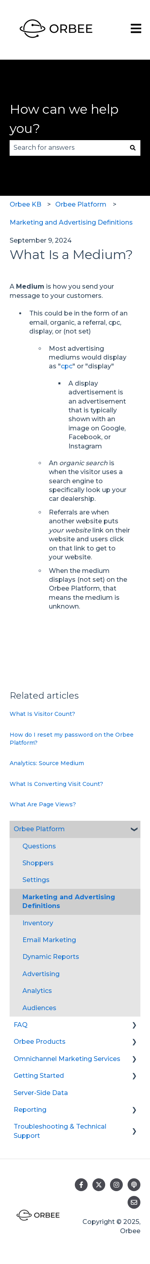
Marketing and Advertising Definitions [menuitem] (68, 901)
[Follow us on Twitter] (98, 1184)
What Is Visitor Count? (42, 713)
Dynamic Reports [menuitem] (50, 957)
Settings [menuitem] (36, 880)
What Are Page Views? (43, 804)
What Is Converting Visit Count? (56, 784)
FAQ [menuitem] (21, 1025)
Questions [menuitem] (39, 846)
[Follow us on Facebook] (81, 1184)
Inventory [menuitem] (37, 923)
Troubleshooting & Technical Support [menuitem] (60, 1131)
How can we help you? (64, 118)
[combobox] (67, 147)
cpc (66, 366)
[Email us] (134, 1202)
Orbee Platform (80, 204)
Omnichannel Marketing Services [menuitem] (67, 1059)
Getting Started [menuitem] (39, 1075)
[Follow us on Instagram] (116, 1184)
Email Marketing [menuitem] (49, 940)
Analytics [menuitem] (37, 991)
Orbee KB (25, 204)
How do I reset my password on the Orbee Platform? (72, 738)
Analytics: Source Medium (47, 763)
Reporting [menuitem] (30, 1109)
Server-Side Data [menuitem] (41, 1093)
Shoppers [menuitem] (38, 863)
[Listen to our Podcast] (134, 1184)
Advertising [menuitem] (41, 974)
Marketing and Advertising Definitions (71, 222)
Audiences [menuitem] (39, 1008)
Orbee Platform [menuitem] (39, 829)
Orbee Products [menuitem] (40, 1041)
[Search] (132, 147)
